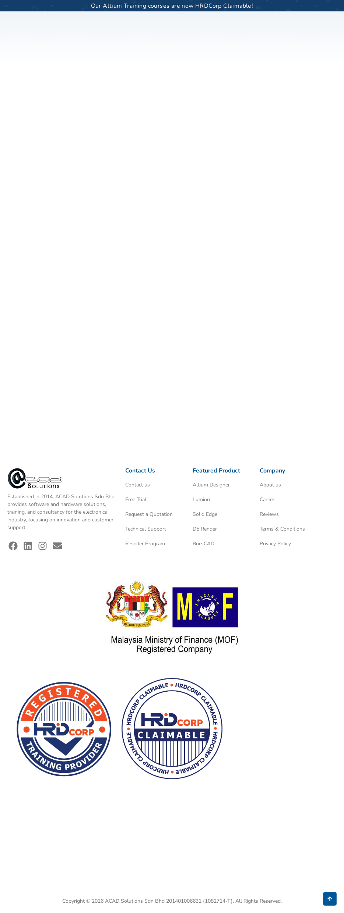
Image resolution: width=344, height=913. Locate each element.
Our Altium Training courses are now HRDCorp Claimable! (172, 6)
